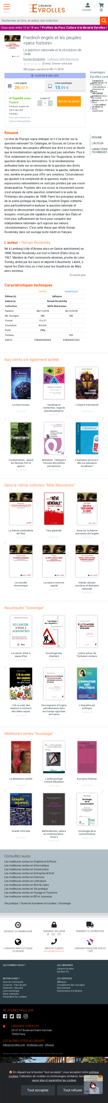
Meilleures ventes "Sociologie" (28, 733)
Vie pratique (11, 903)
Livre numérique (11, 991)
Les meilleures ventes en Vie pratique (26, 888)
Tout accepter (38, 1090)
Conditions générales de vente (35, 1053)
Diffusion (49, 1045)
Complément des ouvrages (71, 985)
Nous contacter (11, 994)
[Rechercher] (50, 21)
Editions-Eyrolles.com (14, 1045)
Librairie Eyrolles (65, 968)
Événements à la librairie (69, 991)
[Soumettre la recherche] (104, 21)
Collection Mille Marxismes (63, 59)
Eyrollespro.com (35, 1045)
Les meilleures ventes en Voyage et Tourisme (30, 892)
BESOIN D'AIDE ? (11, 978)
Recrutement (64, 988)
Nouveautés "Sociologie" (24, 608)
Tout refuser (72, 1090)
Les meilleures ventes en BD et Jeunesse (28, 896)
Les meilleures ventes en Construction (26, 869)
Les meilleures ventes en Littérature (25, 881)
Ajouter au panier (69, 101)
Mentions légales (11, 1053)
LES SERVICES (64, 978)
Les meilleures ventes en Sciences (24, 877)
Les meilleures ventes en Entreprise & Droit (29, 873)
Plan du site (57, 1053)
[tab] (25, 85)
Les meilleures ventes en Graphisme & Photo (30, 861)
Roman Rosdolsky (34, 59)
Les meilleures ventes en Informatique (26, 865)
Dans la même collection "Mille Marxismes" (39, 485)
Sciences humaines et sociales (38, 903)
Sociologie (65, 903)
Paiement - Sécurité (13, 988)
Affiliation (61, 982)
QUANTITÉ (45, 98)
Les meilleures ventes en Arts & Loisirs (26, 884)
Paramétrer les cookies (15, 997)
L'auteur (97, 143)
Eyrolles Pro (63, 971)
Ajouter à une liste (45, 75)
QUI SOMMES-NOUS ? (14, 965)
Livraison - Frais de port (14, 985)
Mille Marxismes (56, 306)
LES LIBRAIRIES (65, 965)
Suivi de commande (13, 982)
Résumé (97, 137)
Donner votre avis (62, 63)
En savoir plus (78, 275)
